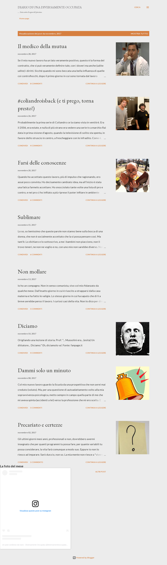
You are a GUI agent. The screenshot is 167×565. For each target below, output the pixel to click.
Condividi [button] (23, 83)
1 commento (36, 462)
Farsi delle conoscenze (42, 162)
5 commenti (36, 309)
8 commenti (36, 83)
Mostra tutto (139, 33)
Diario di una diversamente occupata (50, 7)
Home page (24, 18)
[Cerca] (137, 7)
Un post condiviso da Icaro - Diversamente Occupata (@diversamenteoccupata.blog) (36, 545)
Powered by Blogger (83, 557)
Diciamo (27, 325)
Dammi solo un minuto (44, 370)
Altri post (100, 472)
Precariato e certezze (40, 424)
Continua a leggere (96, 83)
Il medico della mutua (42, 46)
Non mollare (32, 271)
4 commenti (36, 145)
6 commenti (36, 200)
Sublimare (29, 217)
